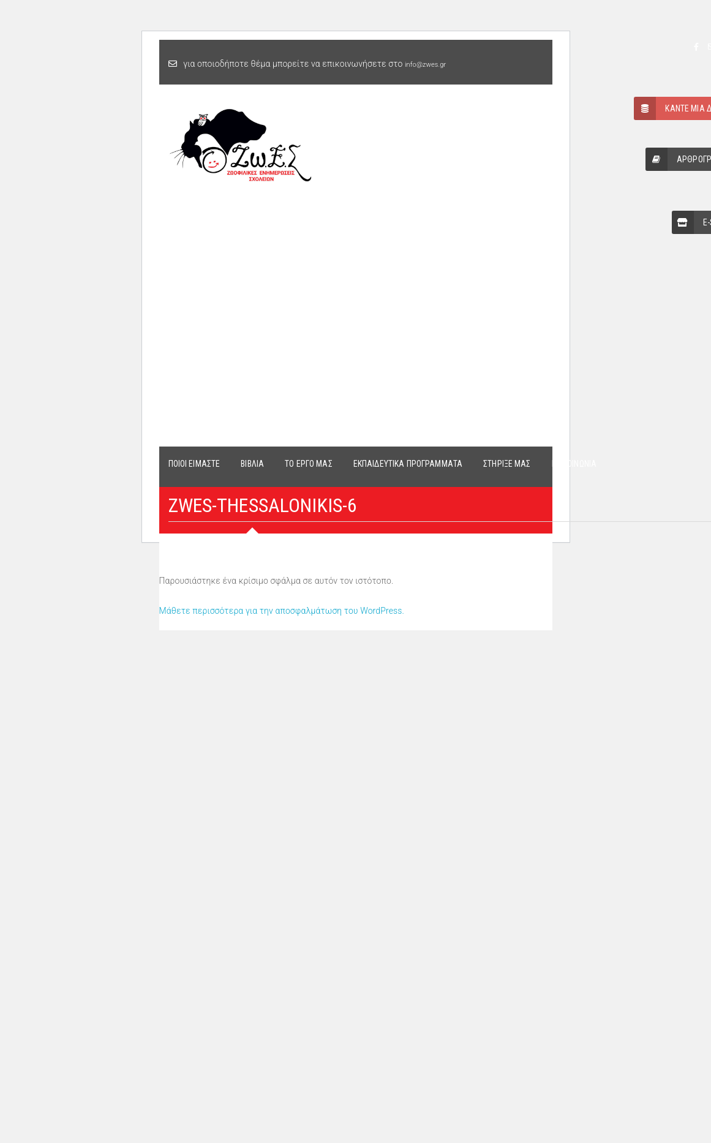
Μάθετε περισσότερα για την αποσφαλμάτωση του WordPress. (282, 611)
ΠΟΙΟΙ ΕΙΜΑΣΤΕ (194, 464)
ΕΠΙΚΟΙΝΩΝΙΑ (574, 464)
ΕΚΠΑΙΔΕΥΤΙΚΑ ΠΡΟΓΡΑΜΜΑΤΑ (407, 464)
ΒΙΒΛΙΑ (252, 464)
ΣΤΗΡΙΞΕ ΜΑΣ (507, 464)
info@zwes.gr (425, 65)
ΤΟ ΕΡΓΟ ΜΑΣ (309, 464)
